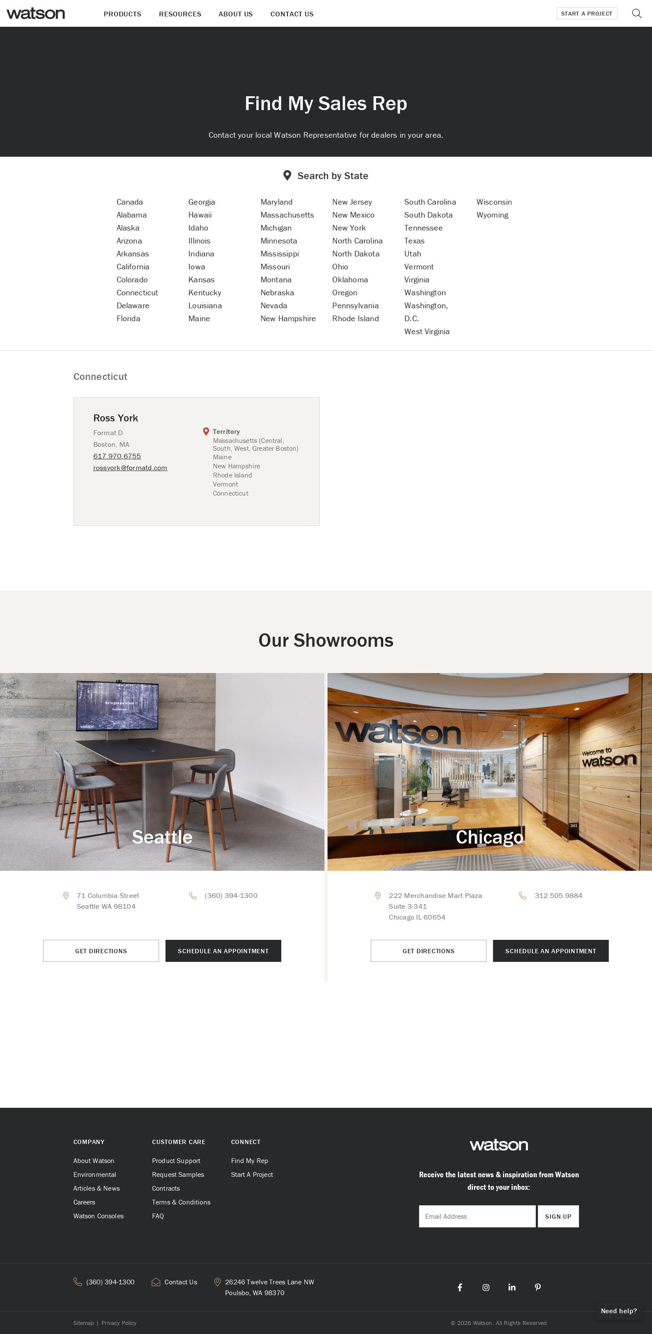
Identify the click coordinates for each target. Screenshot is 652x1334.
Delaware (133, 305)
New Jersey (352, 201)
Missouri (275, 266)
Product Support (176, 1160)
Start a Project (587, 13)
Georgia (201, 201)
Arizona (129, 240)
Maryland (277, 201)
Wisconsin (494, 201)
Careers (84, 1202)
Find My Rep (250, 1160)
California (133, 266)
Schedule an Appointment (223, 951)
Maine (199, 318)
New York (349, 227)
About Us (236, 14)
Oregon (344, 292)
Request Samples (178, 1174)
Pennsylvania (355, 305)
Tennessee (423, 227)
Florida (128, 318)
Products (123, 14)
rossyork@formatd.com (130, 467)
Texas (414, 240)
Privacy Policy (119, 1323)
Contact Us (292, 14)
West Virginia (427, 331)
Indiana (201, 253)
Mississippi (280, 253)
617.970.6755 (117, 456)
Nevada (274, 305)
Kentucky (205, 292)
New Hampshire (288, 318)
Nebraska (278, 292)
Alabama (132, 214)
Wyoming (492, 214)
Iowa (196, 266)
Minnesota (279, 240)
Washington (425, 292)
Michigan (276, 227)
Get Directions (101, 951)
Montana (276, 279)
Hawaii (200, 214)
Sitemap (83, 1323)
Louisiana (205, 305)
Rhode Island (355, 318)
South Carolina (430, 201)
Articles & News (96, 1188)
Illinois (199, 240)
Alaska (128, 227)
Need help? (619, 1310)
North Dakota (355, 253)
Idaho (198, 227)
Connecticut (138, 292)
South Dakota (428, 214)
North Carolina (357, 240)
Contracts (166, 1188)
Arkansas (133, 253)
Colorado (132, 279)
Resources (180, 14)
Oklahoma (350, 279)
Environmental (95, 1174)
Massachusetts (287, 214)
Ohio (340, 266)
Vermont (419, 266)
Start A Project (252, 1174)
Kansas (201, 279)
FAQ (158, 1215)
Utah (412, 253)
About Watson (94, 1160)
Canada (130, 201)
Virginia (417, 279)
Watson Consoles (98, 1215)
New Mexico (353, 214)
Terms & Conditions (181, 1202)
